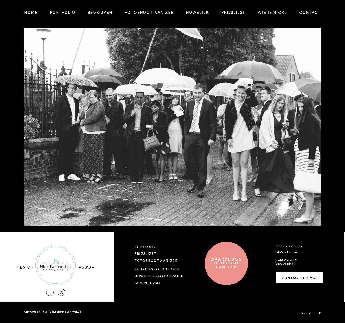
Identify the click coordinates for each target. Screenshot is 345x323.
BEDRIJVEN (100, 12)
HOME (31, 12)
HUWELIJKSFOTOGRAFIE (158, 276)
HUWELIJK (197, 12)
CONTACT (310, 12)
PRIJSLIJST (233, 12)
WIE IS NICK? (272, 12)
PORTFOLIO (62, 12)
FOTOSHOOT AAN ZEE (149, 12)
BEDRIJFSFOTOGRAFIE (156, 269)
